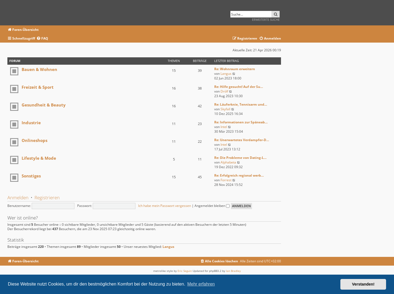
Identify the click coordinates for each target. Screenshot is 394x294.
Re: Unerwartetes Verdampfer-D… (241, 140)
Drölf (224, 91)
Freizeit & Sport (38, 87)
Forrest (226, 180)
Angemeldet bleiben (212, 205)
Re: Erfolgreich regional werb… (239, 175)
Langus (226, 73)
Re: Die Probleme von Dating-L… (240, 157)
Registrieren (47, 197)
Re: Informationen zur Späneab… (241, 122)
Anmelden (17, 197)
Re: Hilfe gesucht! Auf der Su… (238, 86)
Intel (224, 126)
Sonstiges (31, 176)
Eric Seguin (185, 271)
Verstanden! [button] (363, 284)
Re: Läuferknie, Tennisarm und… (240, 104)
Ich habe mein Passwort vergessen (164, 205)
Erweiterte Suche (266, 19)
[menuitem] (42, 38)
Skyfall (225, 109)
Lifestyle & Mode (39, 158)
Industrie (31, 122)
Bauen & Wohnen (39, 69)
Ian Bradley (233, 271)
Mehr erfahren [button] (201, 284)
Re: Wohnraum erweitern (234, 69)
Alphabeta (228, 162)
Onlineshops (34, 140)
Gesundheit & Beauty (44, 105)
